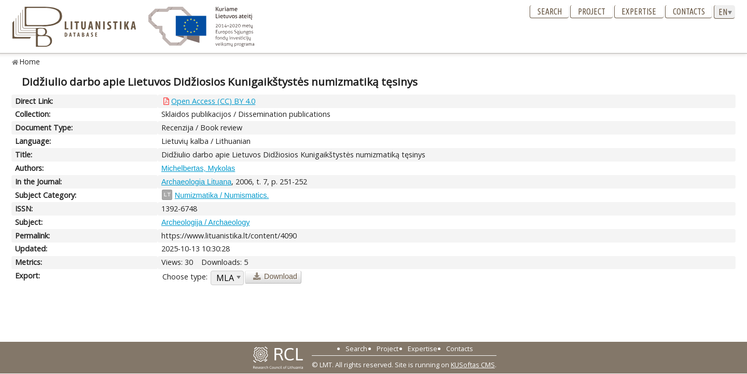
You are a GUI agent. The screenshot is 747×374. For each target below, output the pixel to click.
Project (591, 11)
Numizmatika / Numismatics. (222, 195)
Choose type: (185, 277)
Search (549, 11)
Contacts (689, 11)
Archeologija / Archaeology (205, 222)
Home (30, 61)
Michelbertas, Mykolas (198, 168)
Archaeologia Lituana (196, 182)
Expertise (638, 11)
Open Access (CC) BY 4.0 (213, 101)
